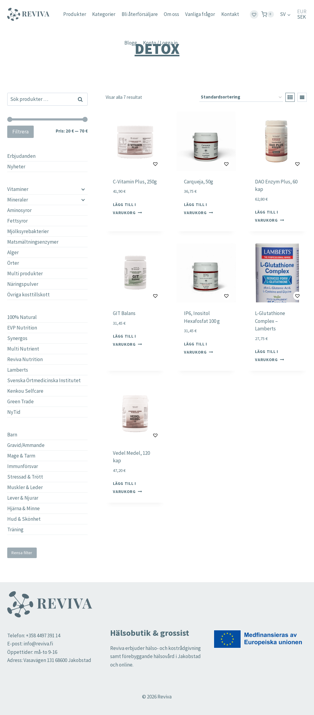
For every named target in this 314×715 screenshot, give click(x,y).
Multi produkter (25, 273)
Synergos (17, 338)
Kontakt (230, 14)
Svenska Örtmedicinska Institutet (44, 380)
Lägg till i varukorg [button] (127, 208)
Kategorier (103, 14)
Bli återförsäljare (140, 14)
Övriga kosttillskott (28, 294)
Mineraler (17, 199)
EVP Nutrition (22, 327)
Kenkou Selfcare (25, 391)
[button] (140, 164)
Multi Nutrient (23, 348)
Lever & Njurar (22, 498)
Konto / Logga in (160, 42)
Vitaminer (17, 189)
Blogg (130, 42)
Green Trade (20, 401)
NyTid (13, 412)
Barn (12, 434)
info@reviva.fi (38, 643)
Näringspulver (22, 284)
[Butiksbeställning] (241, 97)
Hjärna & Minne (23, 508)
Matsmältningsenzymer (32, 242)
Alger (13, 252)
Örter (13, 263)
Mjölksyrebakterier (28, 231)
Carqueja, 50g (198, 181)
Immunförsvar (22, 466)
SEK (301, 17)
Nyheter (16, 166)
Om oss (171, 14)
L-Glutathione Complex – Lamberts (270, 321)
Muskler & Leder (25, 487)
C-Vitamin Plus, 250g (135, 181)
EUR (301, 11)
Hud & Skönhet (24, 519)
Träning (15, 529)
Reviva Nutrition (25, 359)
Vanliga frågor (200, 14)
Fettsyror (17, 220)
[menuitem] (285, 14)
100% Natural (22, 317)
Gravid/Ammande (26, 445)
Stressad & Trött (25, 476)
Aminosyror (19, 210)
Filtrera (20, 131)
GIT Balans (124, 313)
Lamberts (17, 370)
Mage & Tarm (21, 455)
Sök (80, 99)
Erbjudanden (21, 156)
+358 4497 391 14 (43, 635)
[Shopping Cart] (267, 14)
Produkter (74, 14)
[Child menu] (82, 189)
